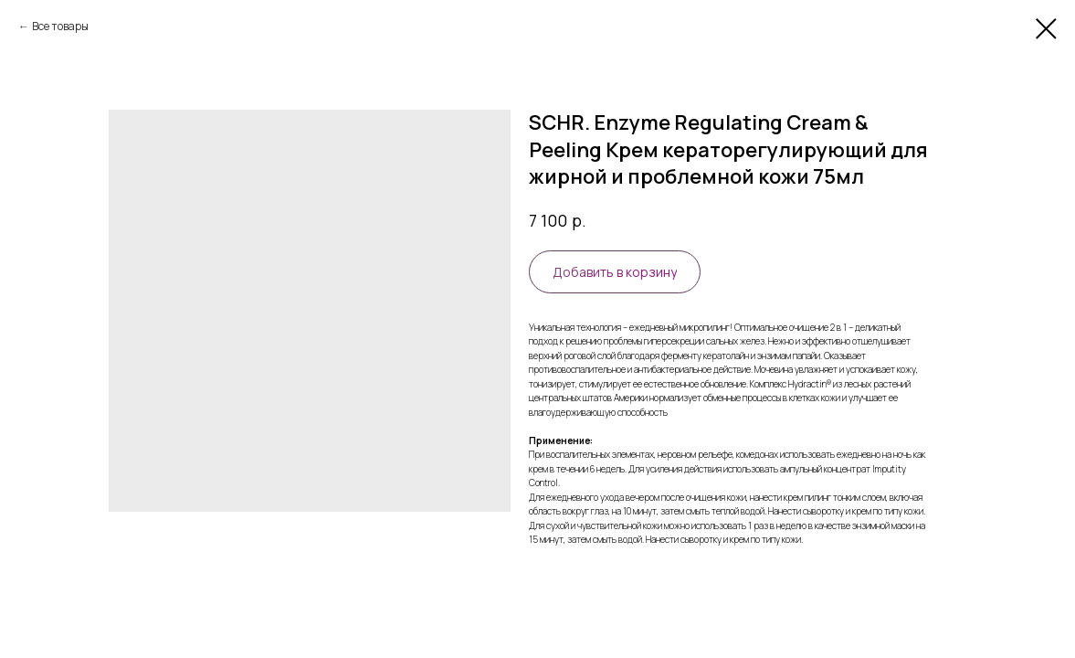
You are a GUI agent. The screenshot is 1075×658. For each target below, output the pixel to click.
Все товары (60, 26)
